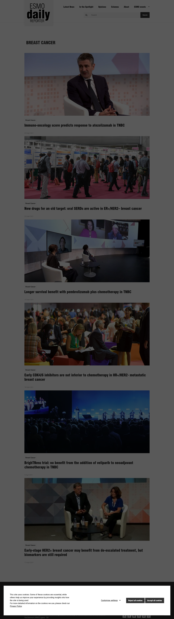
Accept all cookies (154, 600)
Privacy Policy (16, 606)
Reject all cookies (135, 600)
